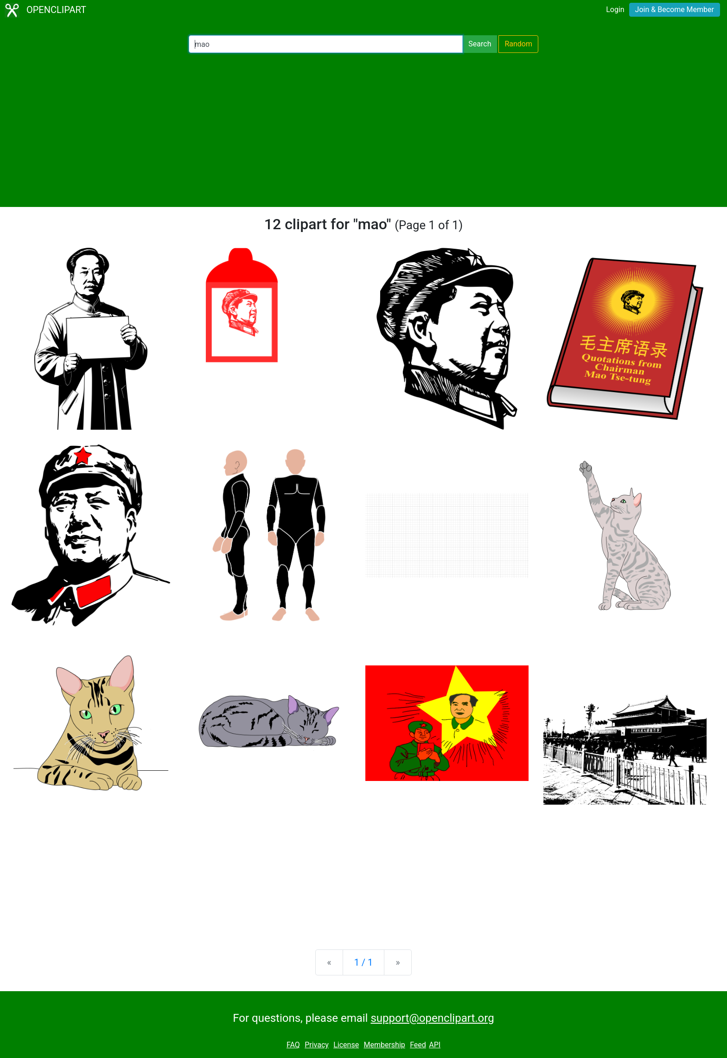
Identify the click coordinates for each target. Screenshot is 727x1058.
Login (615, 9)
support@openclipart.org (432, 1018)
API (434, 1044)
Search (479, 43)
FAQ (293, 1044)
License (346, 1044)
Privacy (317, 1044)
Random (518, 43)
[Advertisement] (363, 130)
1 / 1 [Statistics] (363, 962)
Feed (418, 1044)
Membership (384, 1044)
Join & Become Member (674, 9)
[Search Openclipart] (326, 44)
